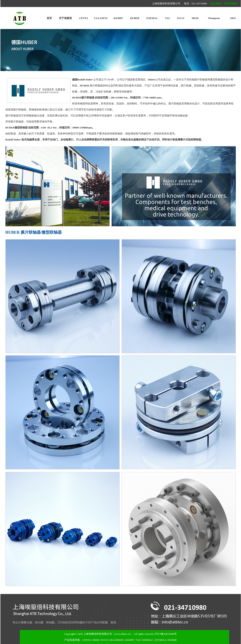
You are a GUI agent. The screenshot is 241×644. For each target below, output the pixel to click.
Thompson (214, 18)
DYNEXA (160, 639)
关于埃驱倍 (65, 18)
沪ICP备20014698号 (165, 633)
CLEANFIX (101, 18)
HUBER (134, 18)
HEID (195, 18)
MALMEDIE (117, 639)
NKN (233, 18)
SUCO (180, 18)
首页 (49, 18)
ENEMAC (152, 18)
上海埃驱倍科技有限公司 (97, 633)
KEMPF (118, 18)
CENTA (83, 18)
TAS (167, 18)
